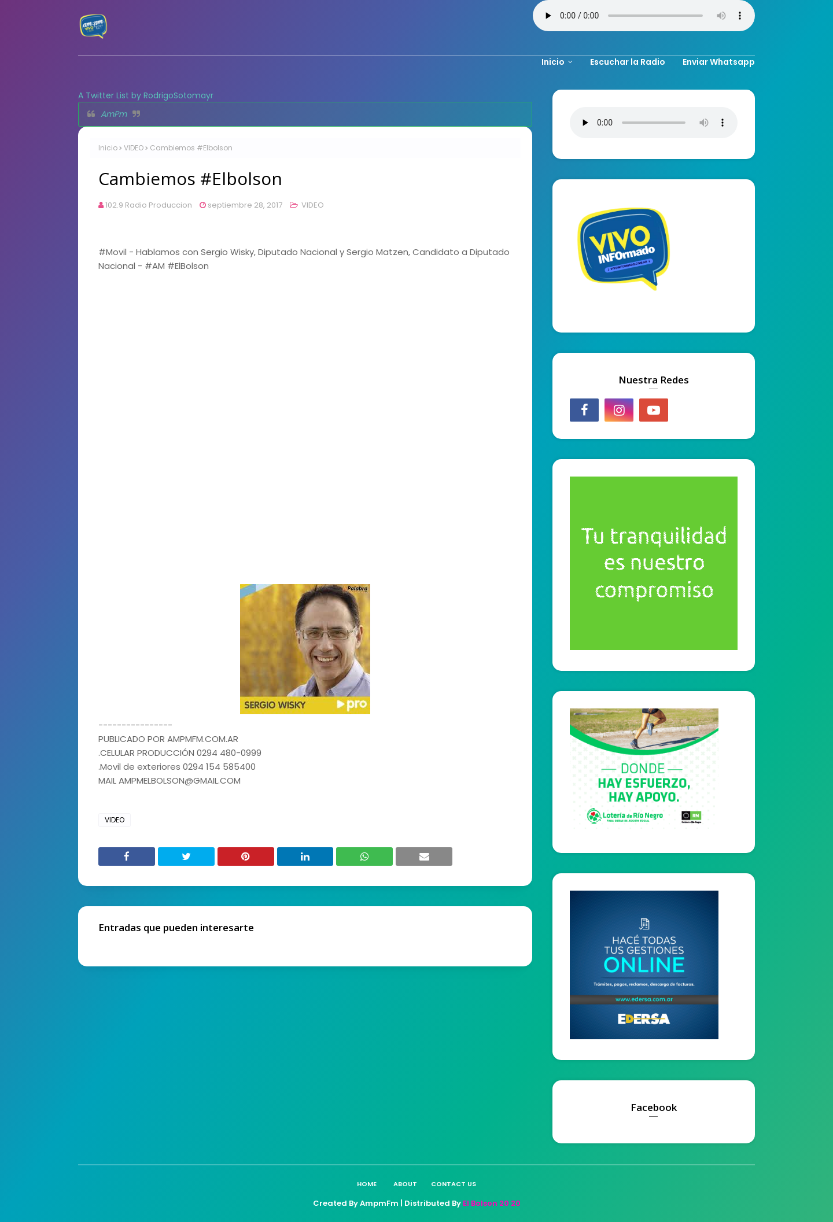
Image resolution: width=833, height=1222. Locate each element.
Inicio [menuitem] (553, 62)
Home (367, 1183)
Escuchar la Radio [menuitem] (627, 62)
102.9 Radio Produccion (148, 205)
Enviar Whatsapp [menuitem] (719, 62)
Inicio (107, 148)
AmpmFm (379, 1203)
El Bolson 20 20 (492, 1203)
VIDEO (133, 148)
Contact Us (453, 1183)
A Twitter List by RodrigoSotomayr (145, 95)
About (405, 1183)
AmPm (114, 114)
